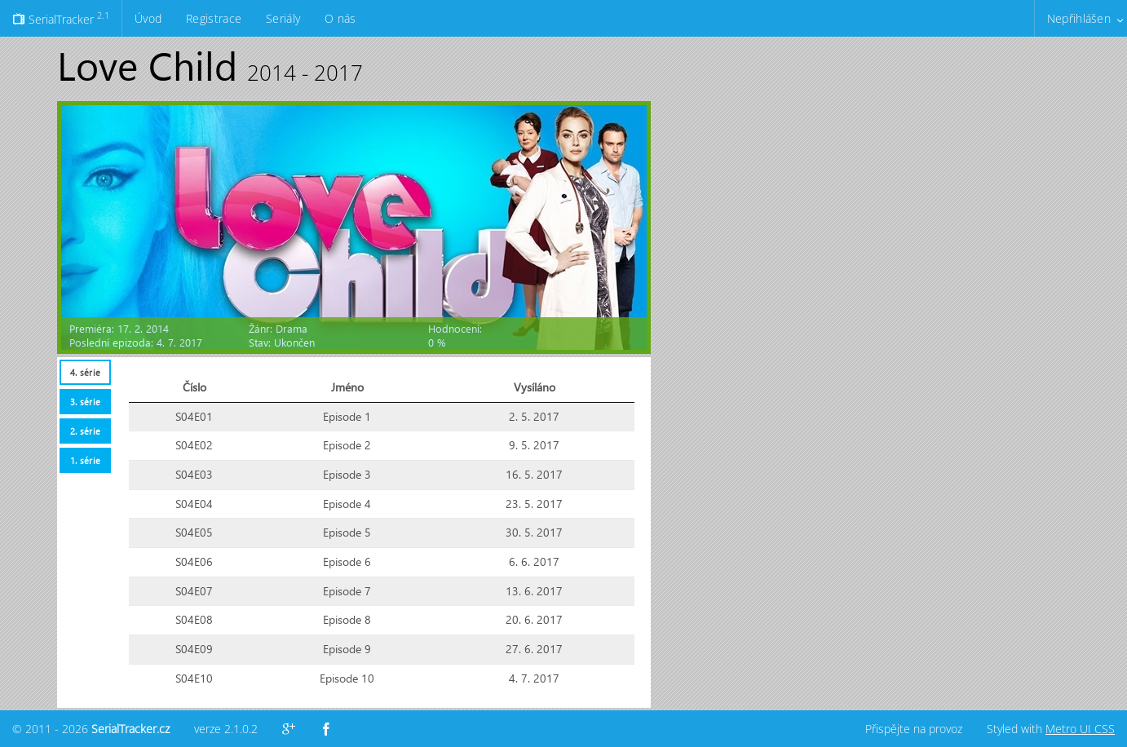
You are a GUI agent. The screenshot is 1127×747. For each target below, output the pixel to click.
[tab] (85, 372)
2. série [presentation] (85, 431)
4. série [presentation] (85, 372)
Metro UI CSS (1080, 728)
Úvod (148, 18)
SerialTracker (60, 18)
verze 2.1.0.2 (226, 728)
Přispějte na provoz (913, 728)
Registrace (213, 18)
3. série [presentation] (85, 402)
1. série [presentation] (85, 460)
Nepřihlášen (1079, 18)
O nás (340, 18)
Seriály (283, 18)
